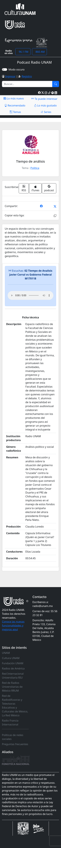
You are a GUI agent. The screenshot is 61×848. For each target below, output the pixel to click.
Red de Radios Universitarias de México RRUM (12, 686)
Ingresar (10, 76)
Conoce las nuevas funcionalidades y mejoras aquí (13, 625)
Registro (27, 76)
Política (34, 168)
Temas (15, 112)
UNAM (6, 653)
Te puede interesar (44, 99)
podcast (49, 188)
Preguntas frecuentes (15, 744)
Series (46, 112)
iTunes (35, 188)
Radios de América (13, 668)
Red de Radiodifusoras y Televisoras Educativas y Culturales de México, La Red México (15, 705)
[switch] (4, 69)
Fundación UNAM (12, 663)
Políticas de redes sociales (12, 737)
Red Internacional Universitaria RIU (13, 675)
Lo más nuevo (14, 98)
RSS (24, 188)
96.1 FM (22, 52)
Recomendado (14, 105)
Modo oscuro (17, 69)
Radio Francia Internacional (10, 722)
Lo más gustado (45, 105)
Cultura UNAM (11, 658)
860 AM (39, 52)
